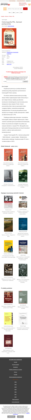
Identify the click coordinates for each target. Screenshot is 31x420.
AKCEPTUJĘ (11, 416)
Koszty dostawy (15, 364)
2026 (15, 382)
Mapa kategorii (15, 399)
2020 (15, 397)
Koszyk (15, 362)
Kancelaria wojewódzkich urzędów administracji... (23, 328)
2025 (15, 384)
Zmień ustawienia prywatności (15, 377)
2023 (15, 389)
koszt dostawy (12, 0)
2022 (15, 392)
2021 (15, 394)
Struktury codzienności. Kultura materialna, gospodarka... (23, 213)
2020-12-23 (9, 64)
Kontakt (15, 374)
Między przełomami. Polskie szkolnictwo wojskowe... (8, 279)
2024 (15, 387)
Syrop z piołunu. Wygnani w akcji (8, 235)
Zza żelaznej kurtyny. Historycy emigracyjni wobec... (8, 164)
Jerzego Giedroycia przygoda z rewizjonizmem (8, 184)
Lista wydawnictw (15, 401)
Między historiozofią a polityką (23, 307)
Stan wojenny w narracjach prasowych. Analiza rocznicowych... (23, 258)
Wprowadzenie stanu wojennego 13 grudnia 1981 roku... (8, 352)
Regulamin (15, 367)
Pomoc (15, 372)
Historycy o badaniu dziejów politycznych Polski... (8, 307)
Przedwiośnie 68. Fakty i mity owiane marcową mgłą (8, 256)
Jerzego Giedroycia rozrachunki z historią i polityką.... (23, 186)
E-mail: (5, 81)
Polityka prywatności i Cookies (15, 369)
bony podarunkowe (21, 0)
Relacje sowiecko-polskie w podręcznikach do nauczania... (8, 329)
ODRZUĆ (20, 416)
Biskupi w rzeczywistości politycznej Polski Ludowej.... (23, 281)
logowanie (28, 0)
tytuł (21, 12)
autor (17, 12)
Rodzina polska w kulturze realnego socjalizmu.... (8, 212)
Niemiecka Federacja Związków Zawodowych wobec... (23, 235)
